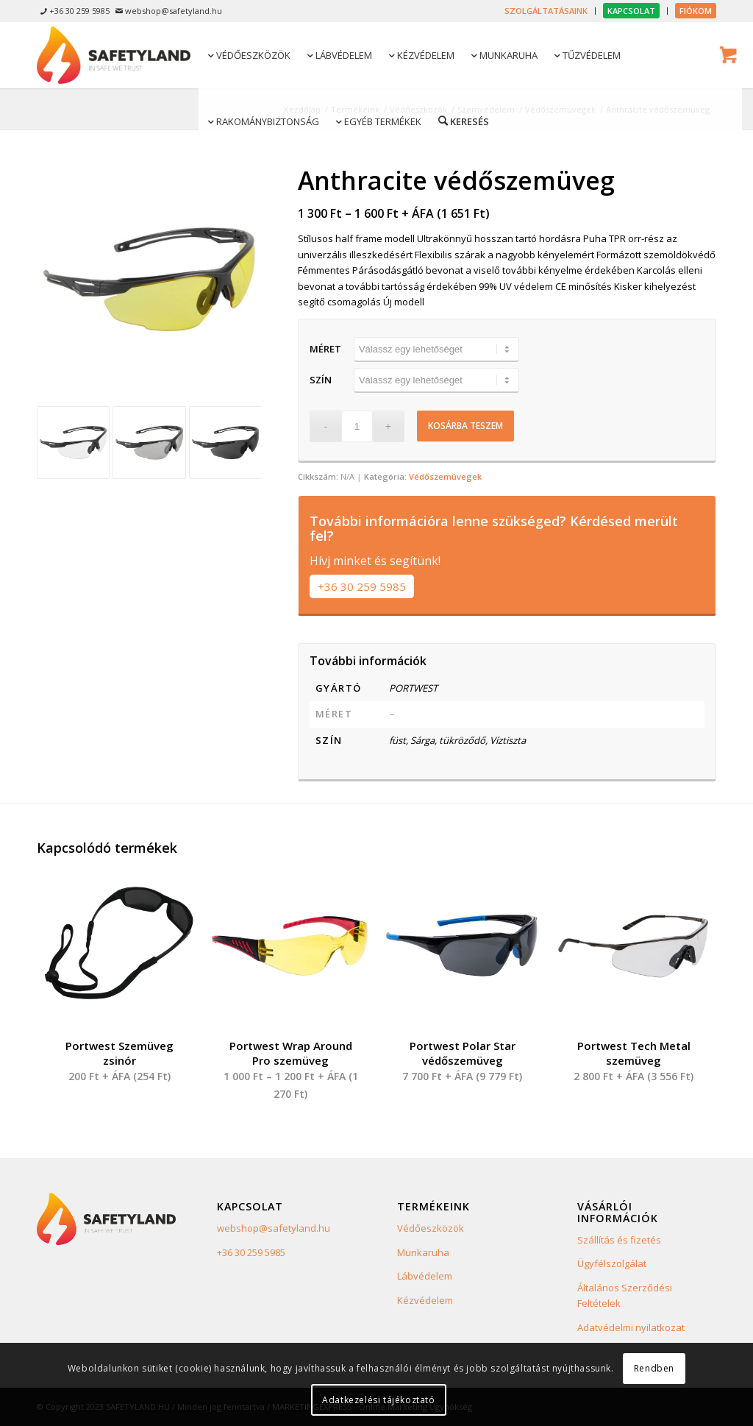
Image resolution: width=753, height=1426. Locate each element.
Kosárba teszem (465, 425)
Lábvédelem (424, 1276)
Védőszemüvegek (445, 476)
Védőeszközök (430, 1228)
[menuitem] (546, 11)
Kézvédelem (425, 1300)
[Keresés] (462, 121)
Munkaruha (423, 1252)
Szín (321, 379)
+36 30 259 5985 (362, 586)
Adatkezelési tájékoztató (378, 1400)
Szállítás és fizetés (619, 1239)
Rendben (654, 1368)
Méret (325, 348)
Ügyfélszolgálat (611, 1263)
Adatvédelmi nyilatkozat (631, 1327)
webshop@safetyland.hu (273, 1228)
